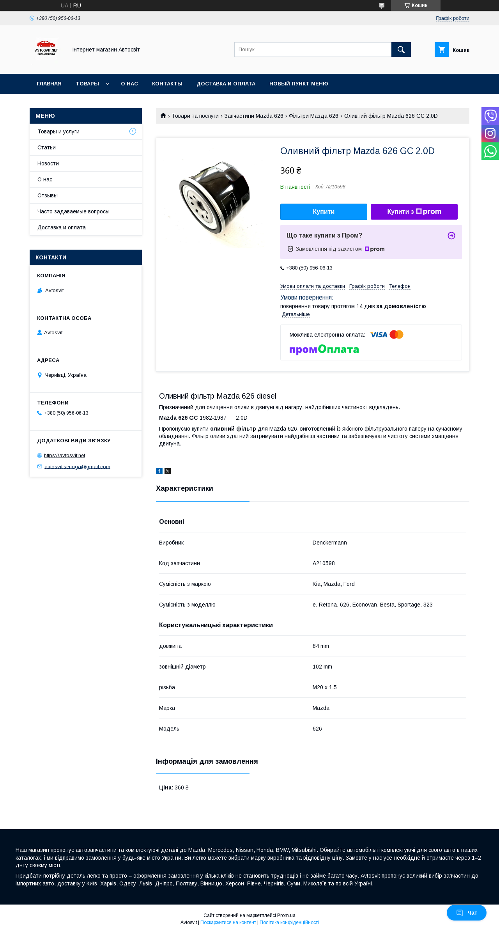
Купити (324, 211)
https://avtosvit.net (64, 455)
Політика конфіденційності (289, 922)
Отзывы (47, 195)
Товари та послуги (195, 116)
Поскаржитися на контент (228, 922)
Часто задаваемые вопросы (73, 211)
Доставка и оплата (225, 84)
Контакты (167, 84)
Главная (49, 84)
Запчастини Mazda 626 (254, 116)
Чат (466, 912)
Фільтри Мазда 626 (313, 116)
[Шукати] (401, 49)
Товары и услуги (58, 131)
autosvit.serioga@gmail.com (77, 466)
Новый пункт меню (298, 84)
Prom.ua (286, 915)
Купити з (414, 211)
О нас (129, 84)
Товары (87, 84)
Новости (48, 163)
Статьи (46, 147)
